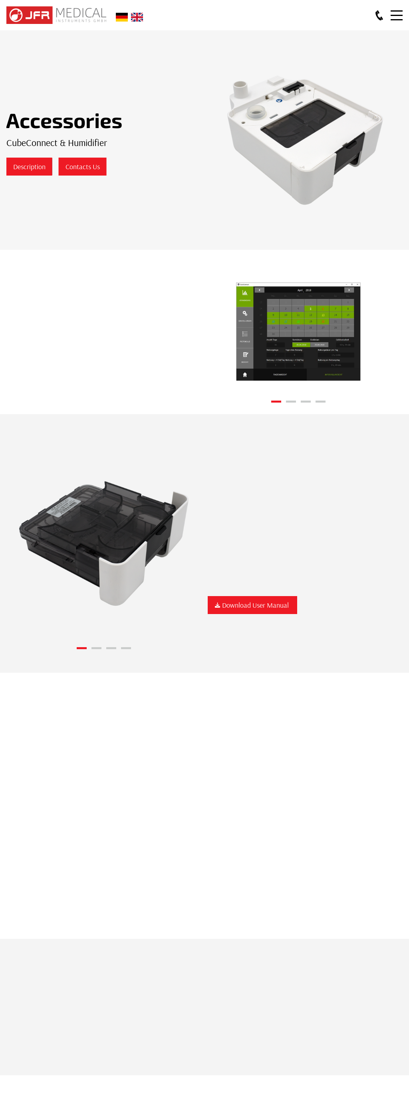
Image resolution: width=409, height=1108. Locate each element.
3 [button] (306, 402)
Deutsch (122, 17)
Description (29, 166)
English (137, 17)
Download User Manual (252, 605)
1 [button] (276, 402)
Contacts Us (82, 166)
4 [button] (321, 402)
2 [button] (291, 402)
